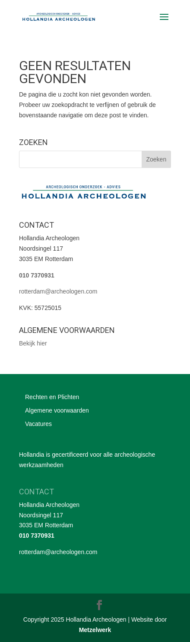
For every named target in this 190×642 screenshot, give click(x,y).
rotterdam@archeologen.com (58, 291)
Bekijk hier (33, 343)
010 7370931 (36, 275)
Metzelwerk (95, 629)
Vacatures (38, 423)
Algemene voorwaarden (57, 410)
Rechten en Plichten (52, 397)
